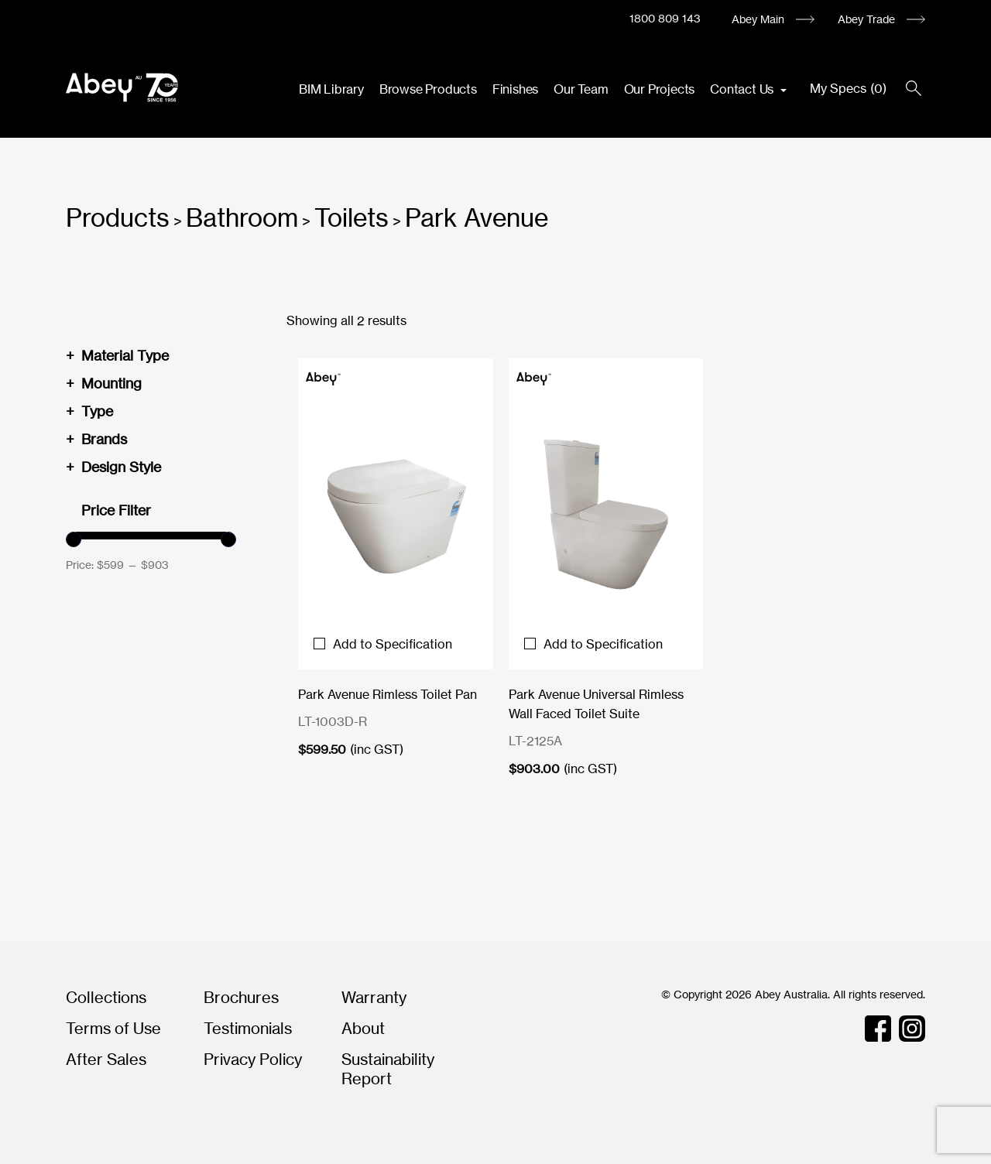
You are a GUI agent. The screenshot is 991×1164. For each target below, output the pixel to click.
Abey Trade (866, 19)
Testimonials (248, 1028)
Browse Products (428, 89)
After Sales (106, 1059)
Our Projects (659, 89)
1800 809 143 (665, 18)
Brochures (241, 997)
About (363, 1028)
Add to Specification (383, 644)
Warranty (373, 997)
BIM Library (331, 89)
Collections (106, 997)
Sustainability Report (387, 1068)
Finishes (515, 89)
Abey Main (758, 19)
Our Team (581, 89)
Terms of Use (113, 1028)
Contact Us (743, 89)
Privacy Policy (253, 1059)
